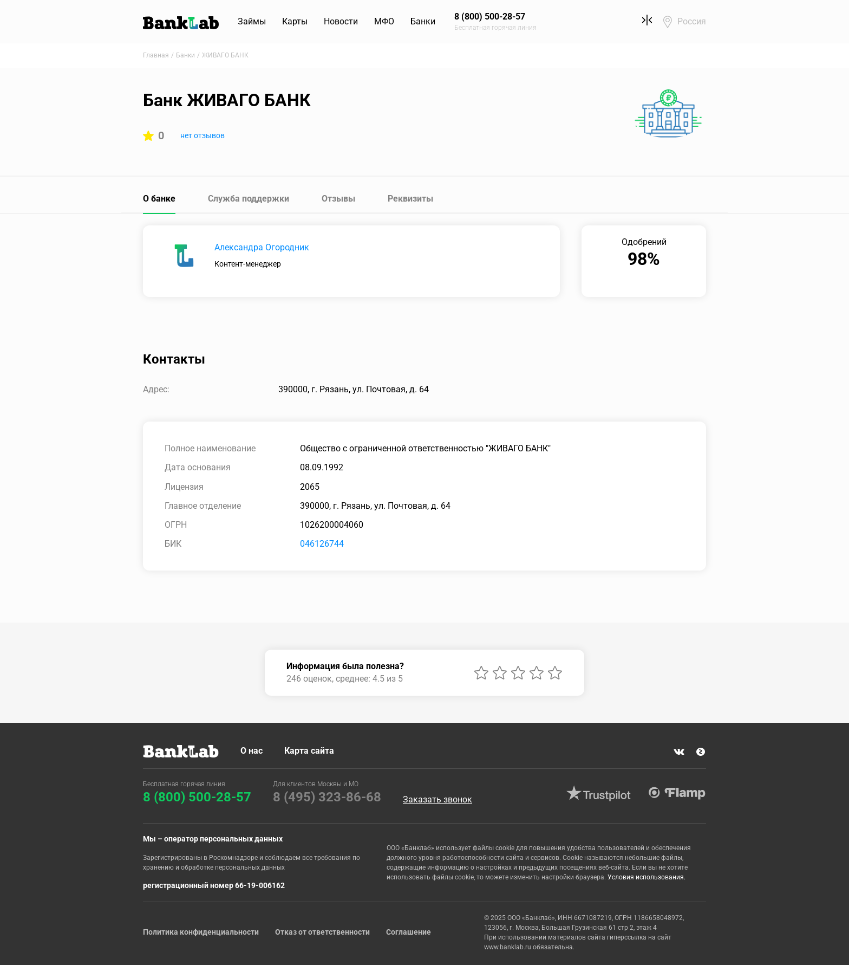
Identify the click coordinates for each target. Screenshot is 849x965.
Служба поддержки (248, 198)
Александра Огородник (261, 247)
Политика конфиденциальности (201, 932)
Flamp (677, 793)
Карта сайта (309, 751)
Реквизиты (410, 198)
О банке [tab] (159, 198)
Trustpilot (598, 793)
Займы (252, 21)
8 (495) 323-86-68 (327, 797)
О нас (251, 751)
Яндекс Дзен (700, 752)
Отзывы (338, 198)
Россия (691, 21)
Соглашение (408, 932)
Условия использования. (646, 877)
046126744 (322, 544)
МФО (384, 21)
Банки (422, 21)
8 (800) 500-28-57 (197, 797)
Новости (341, 21)
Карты (295, 21)
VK (679, 752)
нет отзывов (202, 135)
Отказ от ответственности (322, 932)
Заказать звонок (437, 799)
